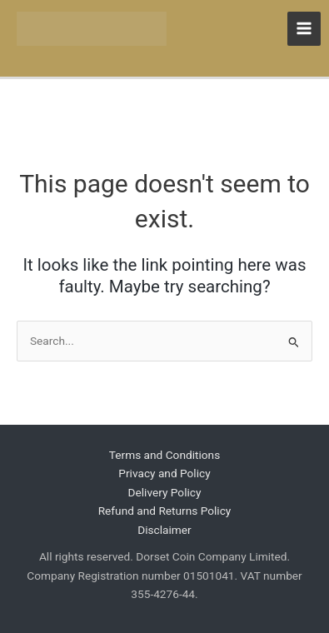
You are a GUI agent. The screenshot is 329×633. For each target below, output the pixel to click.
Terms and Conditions (164, 454)
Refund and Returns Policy (165, 510)
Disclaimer (164, 529)
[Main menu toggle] (304, 29)
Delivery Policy (165, 492)
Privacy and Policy (164, 473)
